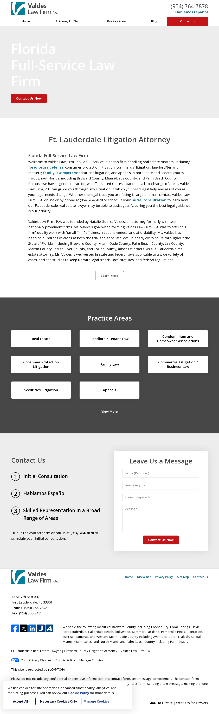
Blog (154, 21)
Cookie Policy (65, 660)
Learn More (110, 276)
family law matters (60, 172)
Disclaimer (144, 577)
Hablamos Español (191, 12)
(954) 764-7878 (189, 6)
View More (109, 412)
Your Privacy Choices (31, 660)
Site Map (183, 577)
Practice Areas (117, 21)
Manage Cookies (91, 660)
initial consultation (148, 200)
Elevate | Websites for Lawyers (179, 703)
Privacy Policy (164, 577)
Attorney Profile (67, 21)
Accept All (20, 701)
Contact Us (187, 21)
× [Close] (128, 685)
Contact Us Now (29, 98)
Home (26, 21)
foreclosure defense (45, 167)
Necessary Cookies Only (58, 701)
